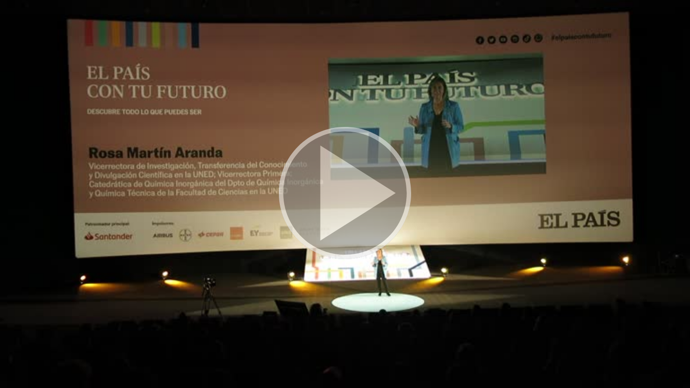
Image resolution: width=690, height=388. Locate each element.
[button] (345, 194)
